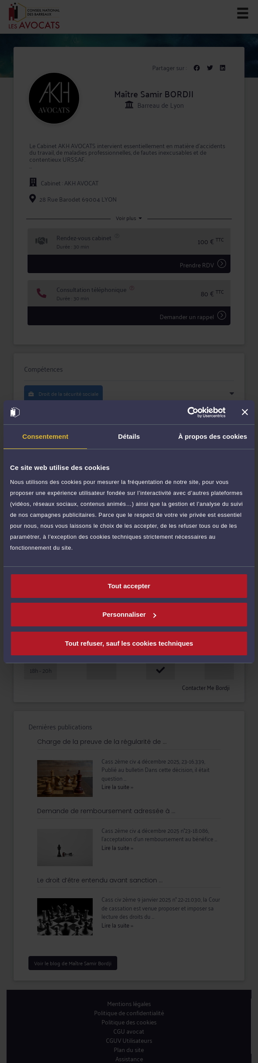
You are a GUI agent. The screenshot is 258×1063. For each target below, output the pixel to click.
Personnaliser (129, 614)
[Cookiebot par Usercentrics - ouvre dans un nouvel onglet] (187, 412)
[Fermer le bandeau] (245, 412)
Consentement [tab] (45, 436)
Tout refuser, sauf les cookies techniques (129, 643)
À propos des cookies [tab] (212, 436)
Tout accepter (129, 586)
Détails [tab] (129, 436)
